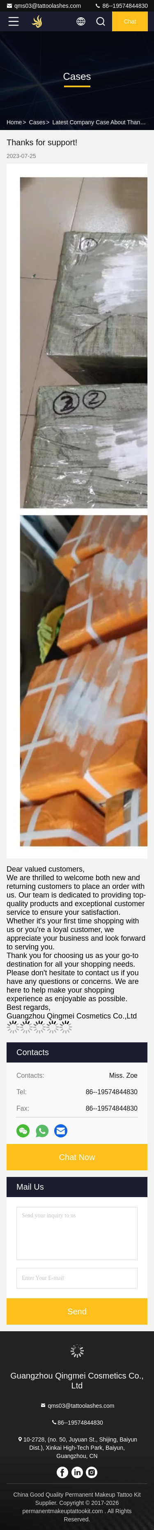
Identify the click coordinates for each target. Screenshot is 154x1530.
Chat (130, 21)
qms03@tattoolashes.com (43, 5)
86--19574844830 (121, 5)
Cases (37, 122)
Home (14, 122)
